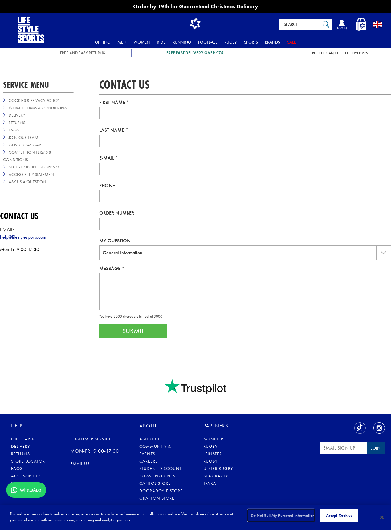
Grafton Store (156, 498)
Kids (161, 42)
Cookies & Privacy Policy (34, 100)
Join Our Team (23, 137)
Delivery (17, 115)
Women (141, 42)
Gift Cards (23, 439)
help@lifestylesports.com (23, 237)
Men (121, 42)
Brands (272, 42)
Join (375, 448)
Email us (80, 463)
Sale (291, 42)
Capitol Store (155, 483)
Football (207, 42)
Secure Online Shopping (34, 167)
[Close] (382, 517)
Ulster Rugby (218, 468)
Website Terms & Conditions (38, 108)
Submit (133, 330)
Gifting (102, 42)
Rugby (230, 42)
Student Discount (160, 468)
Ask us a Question (27, 181)
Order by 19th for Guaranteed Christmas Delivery (195, 6)
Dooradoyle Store (161, 490)
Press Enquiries (157, 476)
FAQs (14, 130)
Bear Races (216, 476)
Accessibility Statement (32, 174)
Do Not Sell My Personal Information (283, 517)
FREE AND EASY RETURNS (82, 52)
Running (182, 42)
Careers (148, 461)
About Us (150, 439)
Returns (17, 122)
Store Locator (28, 461)
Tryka (209, 483)
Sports (251, 42)
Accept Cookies (339, 517)
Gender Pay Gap (25, 145)
